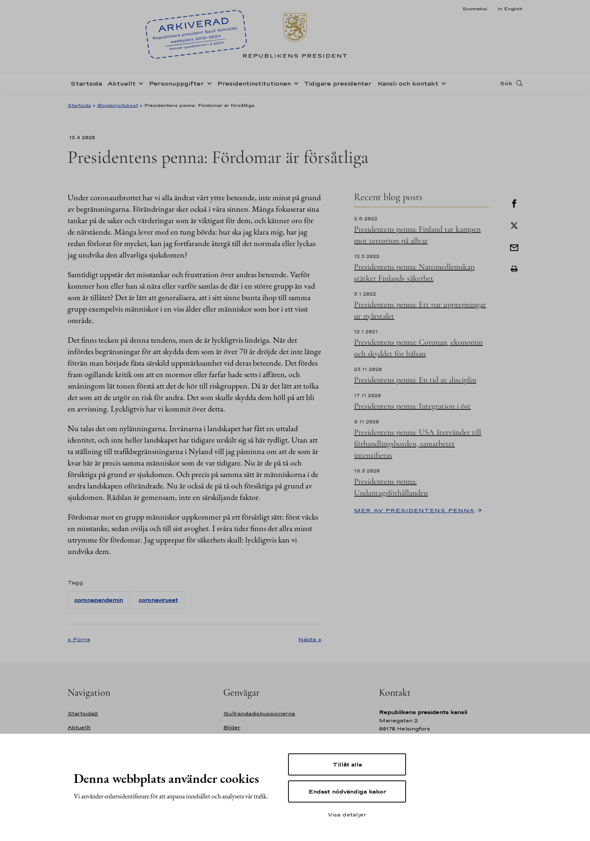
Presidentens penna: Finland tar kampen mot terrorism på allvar (417, 235)
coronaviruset (158, 600)
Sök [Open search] (506, 83)
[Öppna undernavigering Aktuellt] (139, 83)
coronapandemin (98, 600)
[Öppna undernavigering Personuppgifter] (207, 83)
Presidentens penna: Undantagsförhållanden (391, 487)
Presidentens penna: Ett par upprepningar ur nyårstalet (420, 310)
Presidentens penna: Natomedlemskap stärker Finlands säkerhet (414, 272)
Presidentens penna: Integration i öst (412, 406)
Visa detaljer (347, 814)
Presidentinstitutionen (254, 83)
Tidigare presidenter (338, 83)
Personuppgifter (176, 83)
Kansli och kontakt (407, 83)
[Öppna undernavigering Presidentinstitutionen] (294, 83)
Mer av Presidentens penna (414, 510)
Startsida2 (83, 713)
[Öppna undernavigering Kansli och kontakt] (442, 83)
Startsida (86, 83)
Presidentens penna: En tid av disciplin (415, 380)
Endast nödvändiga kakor (347, 791)
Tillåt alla (347, 764)
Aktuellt (122, 83)
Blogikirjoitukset (117, 105)
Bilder (232, 727)
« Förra (79, 639)
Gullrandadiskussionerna (259, 713)
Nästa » (309, 639)
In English (509, 8)
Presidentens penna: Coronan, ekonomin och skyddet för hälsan (418, 348)
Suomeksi (474, 8)
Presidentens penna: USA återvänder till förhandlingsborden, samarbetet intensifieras (417, 443)
